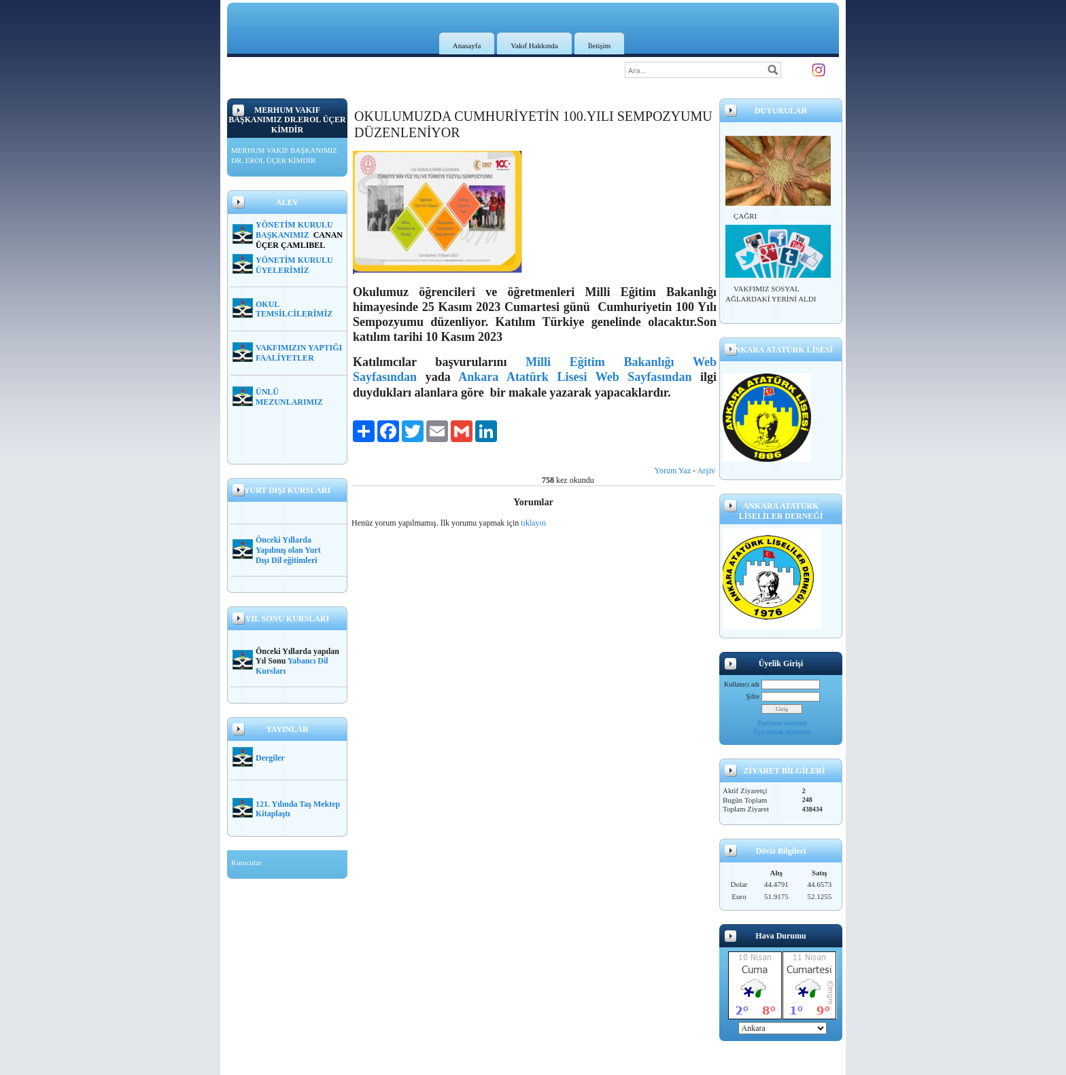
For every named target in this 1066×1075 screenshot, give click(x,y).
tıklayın (533, 523)
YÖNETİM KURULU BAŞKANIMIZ (294, 230)
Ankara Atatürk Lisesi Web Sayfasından (574, 377)
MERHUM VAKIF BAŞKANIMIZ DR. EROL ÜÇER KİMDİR (284, 155)
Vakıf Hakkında (534, 45)
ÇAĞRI (745, 216)
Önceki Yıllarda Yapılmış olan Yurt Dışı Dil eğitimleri (288, 550)
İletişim (599, 45)
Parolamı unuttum (782, 723)
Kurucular (246, 862)
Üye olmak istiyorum (782, 731)
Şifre (752, 696)
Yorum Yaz (673, 470)
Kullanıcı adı (741, 684)
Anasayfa (467, 45)
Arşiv (706, 470)
